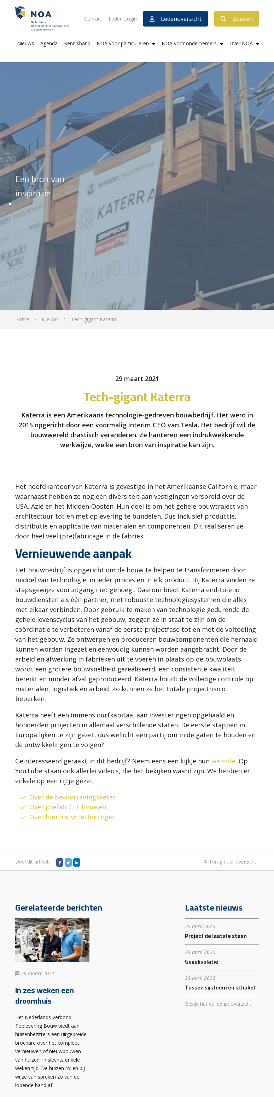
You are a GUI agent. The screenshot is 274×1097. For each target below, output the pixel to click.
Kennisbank (77, 43)
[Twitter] (68, 862)
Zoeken (237, 19)
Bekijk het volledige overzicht (218, 1003)
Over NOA (241, 43)
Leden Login (123, 18)
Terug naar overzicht (229, 861)
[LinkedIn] (76, 862)
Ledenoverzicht (176, 19)
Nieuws (25, 43)
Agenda (49, 43)
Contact (93, 18)
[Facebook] (59, 862)
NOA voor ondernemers (189, 43)
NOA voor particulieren (123, 43)
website (223, 761)
